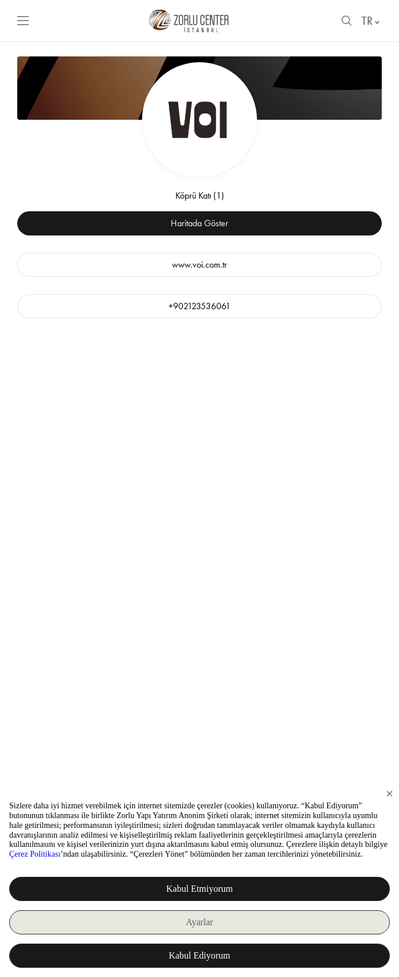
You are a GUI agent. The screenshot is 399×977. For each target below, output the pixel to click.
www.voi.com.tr (199, 264)
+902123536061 (199, 306)
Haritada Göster (199, 223)
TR (372, 20)
